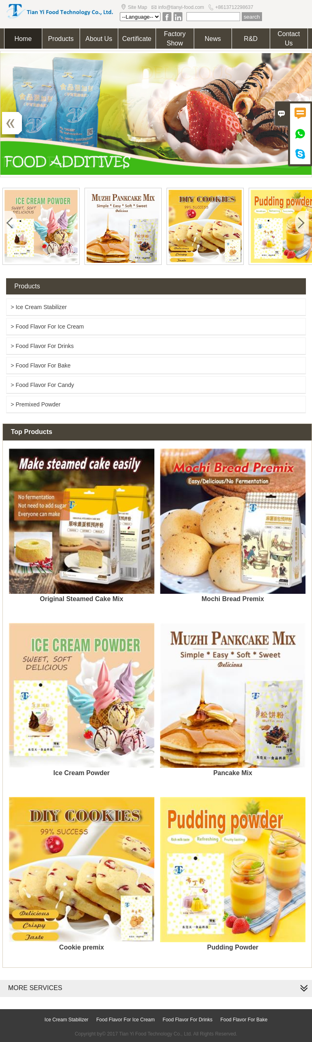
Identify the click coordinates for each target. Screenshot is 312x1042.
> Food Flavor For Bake (40, 365)
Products (61, 38)
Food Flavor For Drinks (187, 1020)
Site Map (137, 7)
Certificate (137, 38)
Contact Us (288, 38)
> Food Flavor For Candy (42, 385)
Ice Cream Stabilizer (67, 1020)
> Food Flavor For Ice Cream (47, 326)
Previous (16, 123)
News (213, 38)
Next (296, 123)
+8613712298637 (234, 7)
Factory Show (175, 38)
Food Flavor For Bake (243, 1020)
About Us (98, 38)
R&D (251, 38)
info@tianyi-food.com (181, 7)
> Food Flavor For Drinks (42, 346)
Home (23, 38)
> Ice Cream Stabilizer (39, 307)
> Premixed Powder (36, 404)
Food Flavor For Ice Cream (125, 1020)
